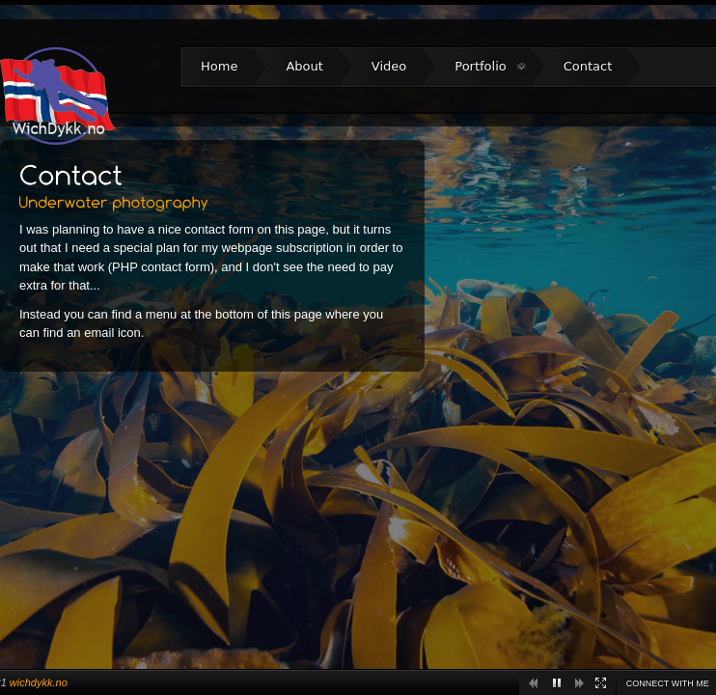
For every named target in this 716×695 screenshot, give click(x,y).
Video (389, 66)
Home (219, 66)
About (304, 66)
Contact (588, 66)
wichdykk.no (39, 682)
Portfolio (490, 66)
